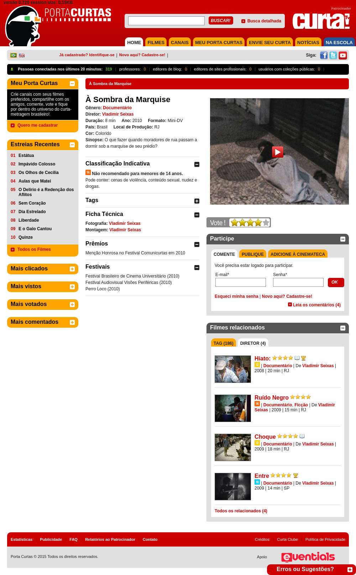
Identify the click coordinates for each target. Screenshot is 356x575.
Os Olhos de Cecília (39, 172)
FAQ (73, 539)
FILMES (155, 42)
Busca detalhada (264, 21)
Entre (262, 476)
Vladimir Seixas (118, 114)
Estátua (26, 155)
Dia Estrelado (32, 211)
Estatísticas (21, 539)
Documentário (117, 107)
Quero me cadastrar (37, 125)
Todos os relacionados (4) (241, 510)
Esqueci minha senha (236, 296)
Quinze (26, 237)
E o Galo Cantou (35, 228)
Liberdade (29, 220)
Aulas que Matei (35, 181)
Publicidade (51, 539)
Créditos (262, 539)
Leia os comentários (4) (317, 304)
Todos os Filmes (34, 249)
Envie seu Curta (270, 42)
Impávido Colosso (37, 164)
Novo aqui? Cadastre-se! (142, 55)
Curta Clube (287, 539)
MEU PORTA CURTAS (218, 42)
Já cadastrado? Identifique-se (86, 55)
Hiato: (263, 358)
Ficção (301, 404)
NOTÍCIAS (308, 42)
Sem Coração (32, 203)
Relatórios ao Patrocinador (110, 539)
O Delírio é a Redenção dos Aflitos (46, 192)
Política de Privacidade (325, 539)
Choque (265, 437)
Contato (150, 539)
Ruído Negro (272, 398)
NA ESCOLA (339, 42)
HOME (134, 42)
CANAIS (180, 42)
